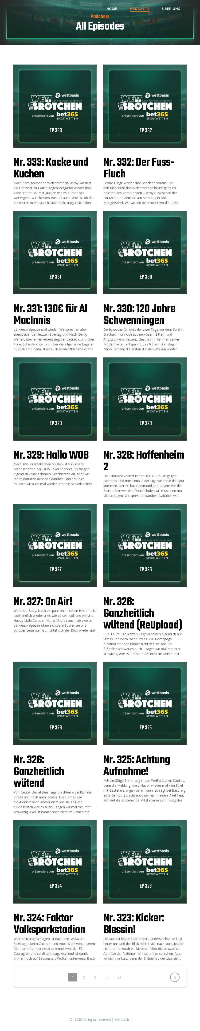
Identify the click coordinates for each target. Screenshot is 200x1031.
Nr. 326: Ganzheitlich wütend (39, 772)
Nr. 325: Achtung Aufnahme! (136, 766)
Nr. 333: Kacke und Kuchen (51, 168)
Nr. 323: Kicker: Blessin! (133, 924)
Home (111, 8)
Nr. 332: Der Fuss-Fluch (138, 168)
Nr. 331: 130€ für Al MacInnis (50, 315)
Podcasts (139, 8)
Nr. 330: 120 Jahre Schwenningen (139, 315)
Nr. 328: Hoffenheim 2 (143, 461)
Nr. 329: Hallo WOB (51, 455)
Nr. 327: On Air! (43, 602)
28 (121, 977)
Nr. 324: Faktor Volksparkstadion (49, 924)
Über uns (171, 8)
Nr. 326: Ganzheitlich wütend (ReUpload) (142, 613)
